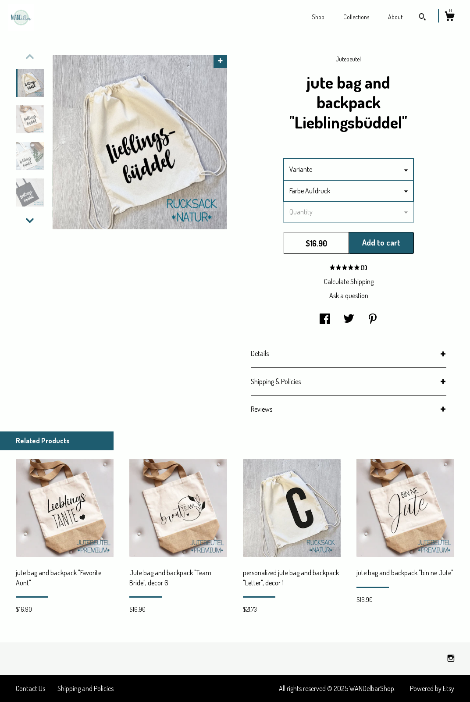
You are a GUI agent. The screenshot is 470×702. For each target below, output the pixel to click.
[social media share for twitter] (349, 319)
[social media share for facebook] (325, 319)
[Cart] (449, 17)
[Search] (422, 18)
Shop (318, 17)
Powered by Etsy (432, 688)
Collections (356, 17)
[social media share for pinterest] (372, 319)
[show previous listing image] (30, 56)
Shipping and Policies (85, 688)
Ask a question (348, 295)
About (395, 17)
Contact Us (30, 688)
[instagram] (451, 658)
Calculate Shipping (349, 281)
